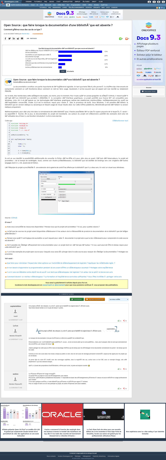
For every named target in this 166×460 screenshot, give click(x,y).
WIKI (103, 7)
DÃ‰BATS (96, 7)
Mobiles (96, 5)
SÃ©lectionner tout (120, 122)
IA (37, 5)
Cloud (32, 5)
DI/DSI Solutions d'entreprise (20, 5)
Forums (28, 2)
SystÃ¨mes (104, 5)
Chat (58, 2)
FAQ (45, 2)
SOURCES (89, 7)
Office (90, 5)
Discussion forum (149, 91)
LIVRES (64, 7)
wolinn (15, 378)
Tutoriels (38, 2)
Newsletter (67, 2)
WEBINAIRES (57, 7)
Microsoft (48, 5)
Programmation (75, 5)
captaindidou (15, 310)
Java (54, 5)
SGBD (84, 5)
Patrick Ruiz (25, 35)
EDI (68, 5)
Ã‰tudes (86, 2)
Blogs (51, 2)
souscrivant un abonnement (54, 286)
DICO (108, 7)
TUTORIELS (43, 7)
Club (101, 2)
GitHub (14, 219)
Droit (94, 2)
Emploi (77, 2)
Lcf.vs (15, 330)
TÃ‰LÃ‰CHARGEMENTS (76, 7)
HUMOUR (114, 7)
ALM (41, 5)
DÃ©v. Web (61, 5)
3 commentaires (38, 35)
